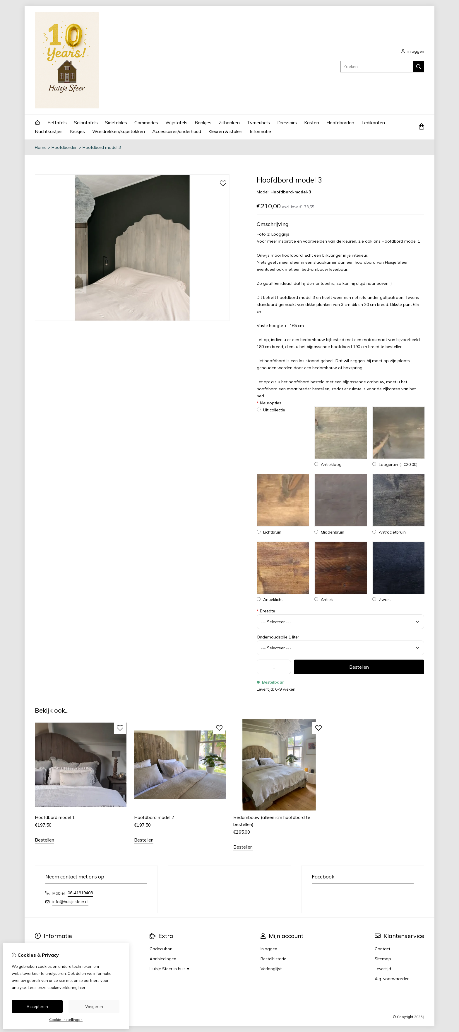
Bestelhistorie (273, 958)
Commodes (146, 122)
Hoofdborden (340, 122)
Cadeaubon (161, 948)
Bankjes (203, 122)
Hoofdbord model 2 (154, 817)
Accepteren (37, 1006)
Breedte (266, 611)
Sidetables (116, 122)
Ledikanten (373, 122)
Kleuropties (269, 403)
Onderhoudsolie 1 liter (278, 637)
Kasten (311, 122)
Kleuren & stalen (225, 131)
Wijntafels (176, 122)
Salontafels (86, 122)
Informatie (260, 131)
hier (81, 987)
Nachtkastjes (49, 131)
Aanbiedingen (163, 958)
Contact (382, 948)
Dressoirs (287, 122)
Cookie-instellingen (66, 1019)
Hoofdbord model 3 (102, 147)
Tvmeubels (258, 122)
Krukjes (77, 131)
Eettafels (57, 122)
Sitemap (383, 958)
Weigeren (94, 1006)
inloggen (412, 51)
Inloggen (269, 948)
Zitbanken (229, 122)
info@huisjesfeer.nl (70, 901)
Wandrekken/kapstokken (118, 131)
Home (41, 147)
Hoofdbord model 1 (401, 241)
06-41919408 (80, 892)
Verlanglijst (271, 968)
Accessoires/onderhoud (176, 131)
